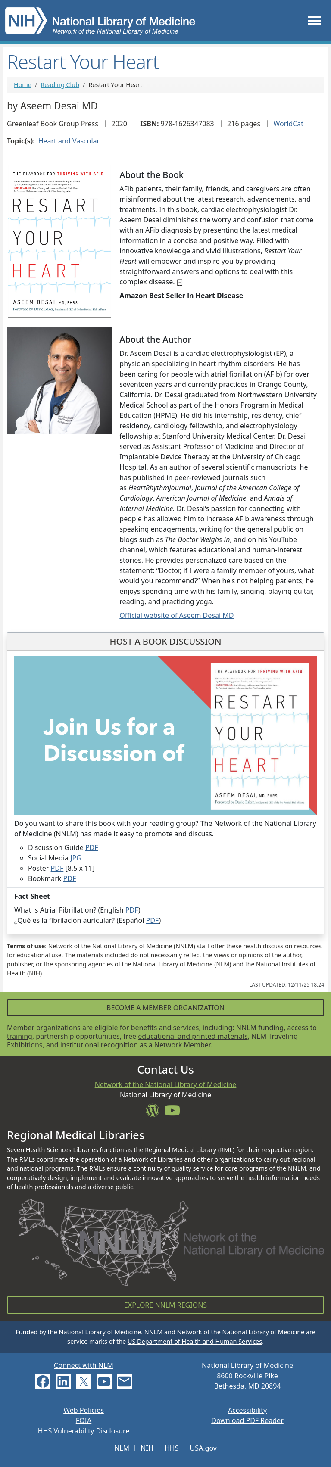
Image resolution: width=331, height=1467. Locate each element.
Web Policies (83, 1410)
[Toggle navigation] (314, 20)
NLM (121, 1448)
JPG (75, 858)
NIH (147, 1448)
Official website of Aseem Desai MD (176, 615)
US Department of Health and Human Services (195, 1341)
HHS (172, 1448)
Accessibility (247, 1410)
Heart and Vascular (69, 141)
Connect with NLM (83, 1365)
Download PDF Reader (247, 1420)
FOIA (83, 1420)
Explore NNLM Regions (165, 1305)
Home (22, 85)
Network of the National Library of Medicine (166, 1084)
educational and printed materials (193, 1036)
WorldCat (288, 123)
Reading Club (60, 85)
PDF (91, 847)
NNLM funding (260, 1027)
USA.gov (203, 1448)
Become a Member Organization (165, 1007)
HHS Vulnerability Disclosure (83, 1431)
